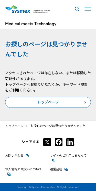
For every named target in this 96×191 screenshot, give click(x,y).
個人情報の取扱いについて (25, 169)
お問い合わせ (17, 155)
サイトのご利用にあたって (70, 155)
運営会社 (59, 169)
